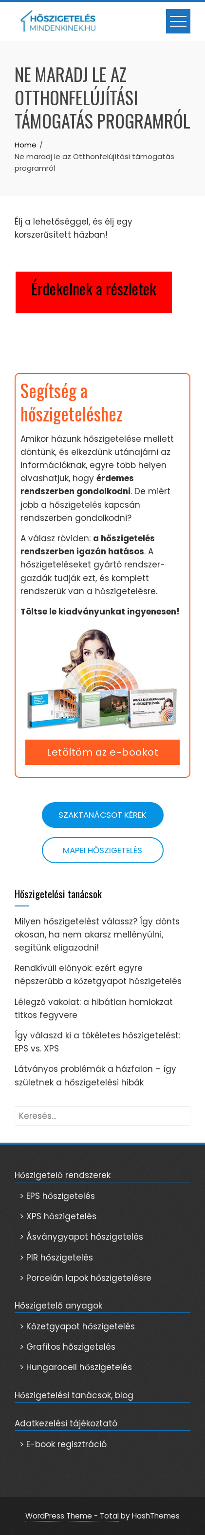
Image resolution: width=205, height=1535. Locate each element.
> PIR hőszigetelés (56, 1257)
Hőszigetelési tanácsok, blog (74, 1395)
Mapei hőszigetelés (102, 850)
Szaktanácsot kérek (102, 815)
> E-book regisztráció (63, 1444)
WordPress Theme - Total (72, 1516)
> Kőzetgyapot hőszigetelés (77, 1326)
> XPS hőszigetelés (57, 1216)
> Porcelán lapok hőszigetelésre (85, 1278)
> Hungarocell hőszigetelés (75, 1367)
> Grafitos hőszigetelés (67, 1347)
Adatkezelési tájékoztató (66, 1423)
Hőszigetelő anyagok (58, 1305)
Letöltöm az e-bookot (102, 752)
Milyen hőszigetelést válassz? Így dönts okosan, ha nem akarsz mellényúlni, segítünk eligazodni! (97, 934)
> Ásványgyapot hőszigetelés (81, 1237)
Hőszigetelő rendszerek (63, 1175)
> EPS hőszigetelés (57, 1196)
